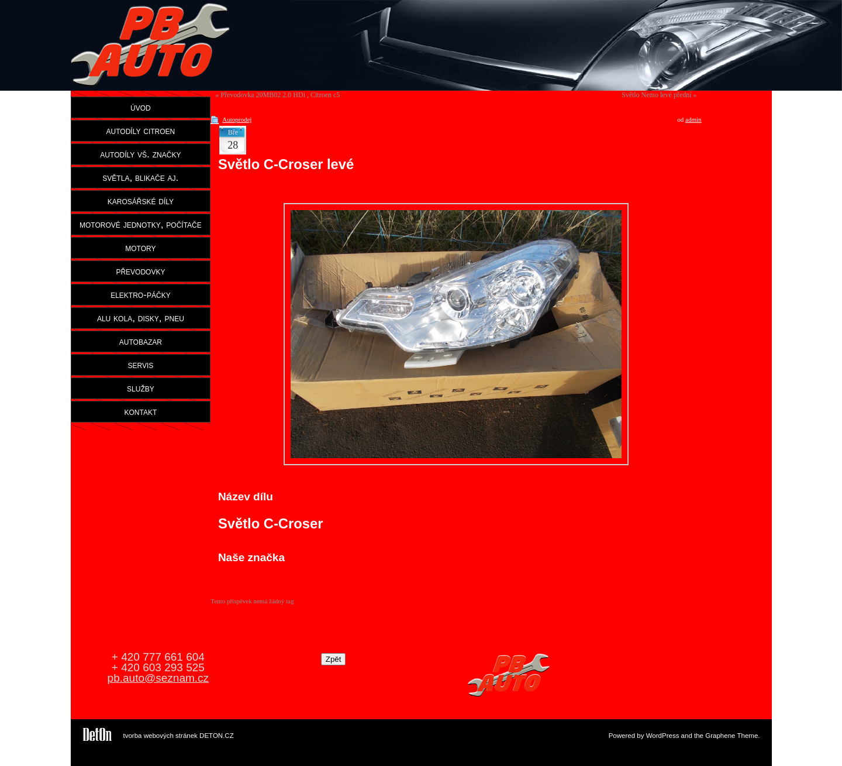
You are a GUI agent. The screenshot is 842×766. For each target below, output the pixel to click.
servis (140, 364)
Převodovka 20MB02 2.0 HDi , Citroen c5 (280, 95)
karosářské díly (141, 201)
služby (140, 388)
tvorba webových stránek (160, 735)
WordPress (662, 735)
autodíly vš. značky (140, 154)
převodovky (140, 271)
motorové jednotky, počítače (141, 224)
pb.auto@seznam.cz (158, 678)
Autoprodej (236, 119)
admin (693, 119)
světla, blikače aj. (140, 177)
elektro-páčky (141, 294)
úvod (140, 107)
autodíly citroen (140, 130)
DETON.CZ (216, 735)
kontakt (141, 411)
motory (140, 247)
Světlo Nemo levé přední (657, 95)
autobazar (140, 341)
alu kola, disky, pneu (140, 318)
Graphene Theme (731, 735)
